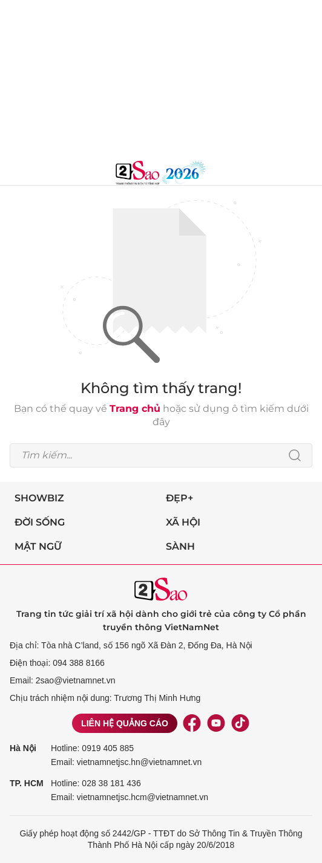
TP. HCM (27, 783)
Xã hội (183, 522)
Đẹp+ (179, 498)
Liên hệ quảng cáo (124, 723)
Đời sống (40, 522)
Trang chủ (135, 408)
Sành (180, 546)
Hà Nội (23, 748)
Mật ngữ (38, 546)
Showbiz (39, 498)
